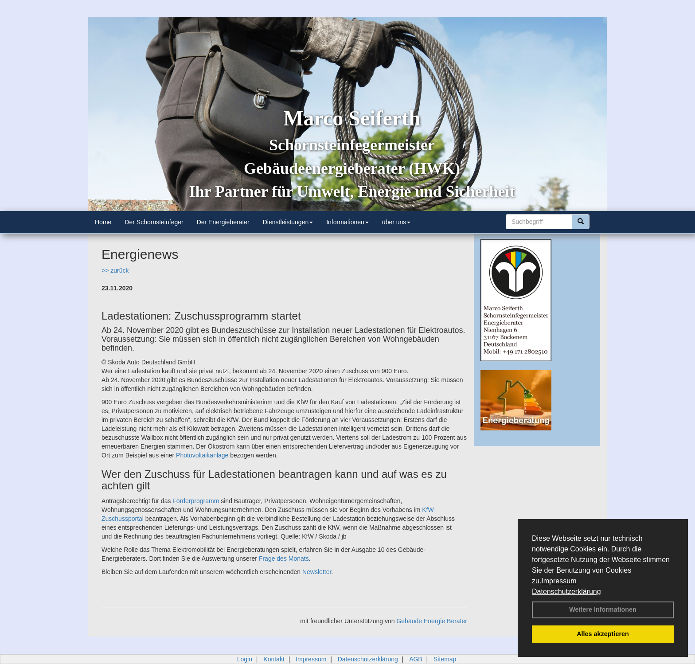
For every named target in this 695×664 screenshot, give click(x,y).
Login (244, 659)
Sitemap (444, 659)
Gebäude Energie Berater (431, 621)
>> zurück (115, 270)
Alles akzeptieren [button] (603, 633)
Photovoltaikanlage (202, 455)
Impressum (558, 581)
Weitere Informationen (602, 609)
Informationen (347, 222)
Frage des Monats (284, 558)
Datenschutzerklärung (566, 591)
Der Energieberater (223, 222)
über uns (396, 222)
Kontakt (273, 659)
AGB (415, 659)
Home (103, 222)
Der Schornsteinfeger (154, 222)
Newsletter (316, 571)
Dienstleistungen (288, 222)
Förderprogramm (195, 500)
